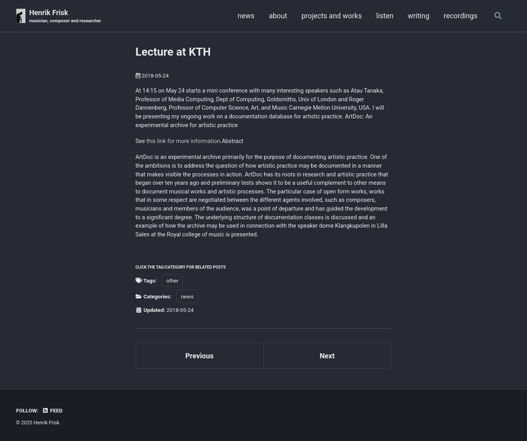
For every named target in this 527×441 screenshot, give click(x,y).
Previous (199, 356)
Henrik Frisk (65, 16)
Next (327, 356)
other (172, 280)
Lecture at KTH (173, 51)
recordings (461, 16)
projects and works (331, 16)
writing (418, 16)
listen (384, 16)
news (246, 16)
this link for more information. (184, 141)
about (278, 16)
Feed (52, 410)
